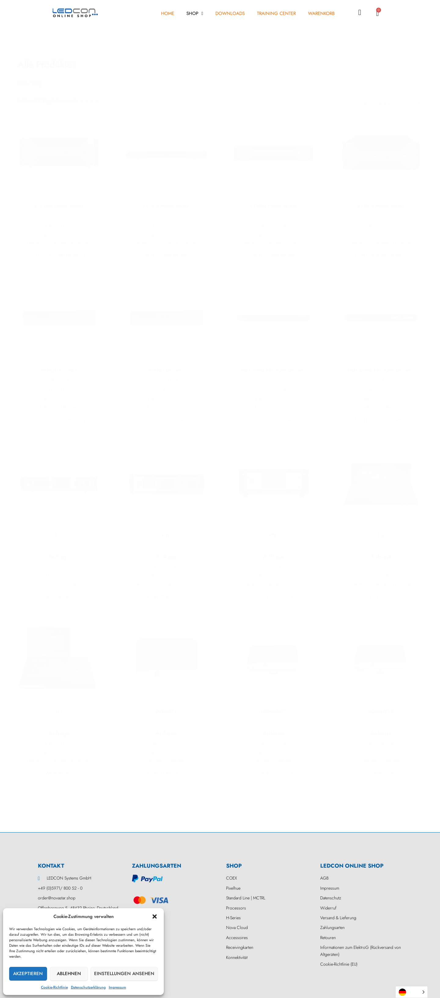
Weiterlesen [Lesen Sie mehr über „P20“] (166, 596)
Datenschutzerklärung (88, 987)
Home (167, 13)
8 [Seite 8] (238, 792)
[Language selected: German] (411, 992)
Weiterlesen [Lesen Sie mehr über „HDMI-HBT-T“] (273, 773)
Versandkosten (64, 234)
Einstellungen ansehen (124, 973)
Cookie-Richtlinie (54, 987)
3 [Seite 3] (200, 792)
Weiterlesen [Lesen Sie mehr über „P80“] (273, 596)
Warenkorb (321, 13)
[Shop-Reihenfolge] (387, 103)
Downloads (230, 13)
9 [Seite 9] (247, 792)
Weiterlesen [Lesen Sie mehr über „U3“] (380, 596)
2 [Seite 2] (190, 792)
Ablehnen (69, 973)
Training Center (276, 13)
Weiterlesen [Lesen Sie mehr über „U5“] (59, 773)
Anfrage (59, 556)
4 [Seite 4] (209, 792)
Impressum (117, 987)
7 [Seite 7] (229, 792)
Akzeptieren (28, 973)
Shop (194, 13)
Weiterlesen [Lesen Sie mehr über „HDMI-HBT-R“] (380, 773)
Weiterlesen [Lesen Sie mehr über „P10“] (59, 596)
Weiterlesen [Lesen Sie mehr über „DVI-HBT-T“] (166, 773)
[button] (155, 916)
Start (22, 83)
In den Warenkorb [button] (58, 255)
